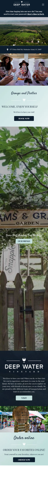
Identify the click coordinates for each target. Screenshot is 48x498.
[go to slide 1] (22, 347)
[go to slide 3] (25, 347)
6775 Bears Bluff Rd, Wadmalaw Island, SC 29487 (25, 49)
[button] (43, 4)
